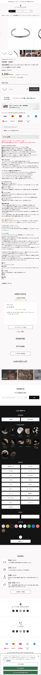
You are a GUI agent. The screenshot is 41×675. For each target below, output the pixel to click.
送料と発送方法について (14, 107)
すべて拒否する (20, 668)
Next (39, 33)
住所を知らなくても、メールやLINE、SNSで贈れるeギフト (21, 1)
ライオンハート (9, 15)
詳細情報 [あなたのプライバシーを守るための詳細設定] (8, 661)
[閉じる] (38, 656)
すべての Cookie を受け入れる (20, 672)
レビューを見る (20, 77)
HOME (3, 15)
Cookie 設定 (20, 664)
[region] (20, 664)
